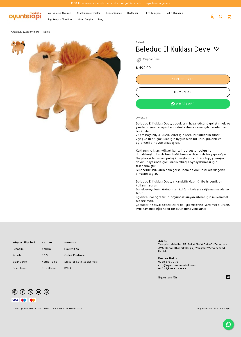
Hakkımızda (71, 249)
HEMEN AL (183, 92)
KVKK (67, 268)
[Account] (212, 16)
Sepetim (18, 255)
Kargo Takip (49, 262)
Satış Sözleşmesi (204, 308)
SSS (216, 308)
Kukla (47, 32)
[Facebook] (22, 292)
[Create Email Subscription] (227, 278)
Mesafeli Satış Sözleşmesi (80, 262)
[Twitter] (30, 292)
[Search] (221, 16)
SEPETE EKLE (183, 79)
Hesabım (18, 249)
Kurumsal (70, 242)
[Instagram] (14, 292)
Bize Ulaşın (49, 268)
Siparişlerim (20, 262)
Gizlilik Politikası (74, 255)
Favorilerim (19, 268)
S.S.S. (45, 255)
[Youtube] (38, 292)
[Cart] (229, 16)
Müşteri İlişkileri (24, 242)
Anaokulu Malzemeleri (26, 32)
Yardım (47, 242)
